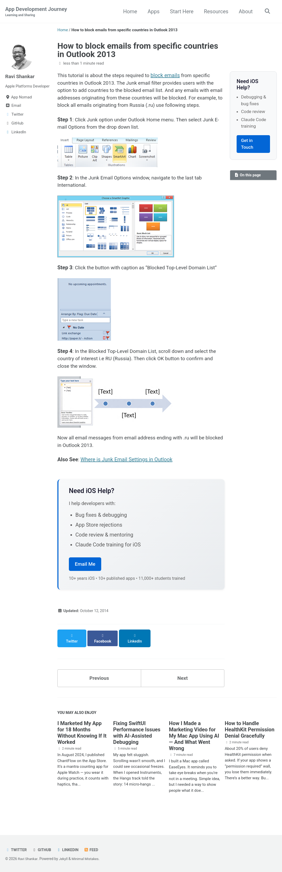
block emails (169, 75)
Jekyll (64, 859)
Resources (215, 11)
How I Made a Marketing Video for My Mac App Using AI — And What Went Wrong (194, 746)
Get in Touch (247, 144)
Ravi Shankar (20, 76)
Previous (99, 687)
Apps (152, 11)
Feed (93, 850)
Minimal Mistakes (87, 859)
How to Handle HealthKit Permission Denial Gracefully (249, 740)
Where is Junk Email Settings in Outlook (126, 473)
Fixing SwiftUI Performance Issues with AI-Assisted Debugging (136, 743)
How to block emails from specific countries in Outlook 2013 (137, 50)
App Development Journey (36, 12)
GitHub (43, 850)
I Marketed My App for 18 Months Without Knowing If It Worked (81, 743)
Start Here (180, 11)
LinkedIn (69, 850)
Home (129, 11)
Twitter (16, 850)
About (244, 11)
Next (182, 687)
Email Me (85, 578)
